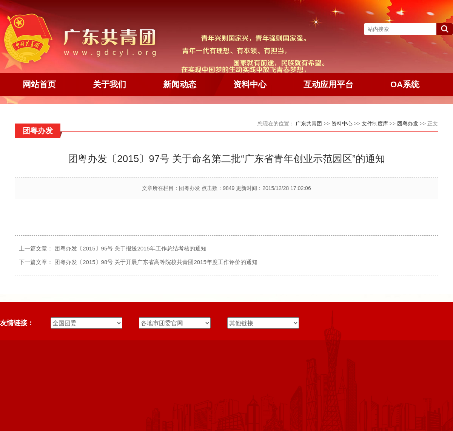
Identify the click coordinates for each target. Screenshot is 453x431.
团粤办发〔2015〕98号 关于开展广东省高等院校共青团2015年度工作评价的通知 (155, 262)
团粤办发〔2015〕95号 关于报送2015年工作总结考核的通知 (130, 248)
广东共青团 (309, 123)
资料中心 (342, 123)
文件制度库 (375, 123)
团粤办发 (407, 123)
